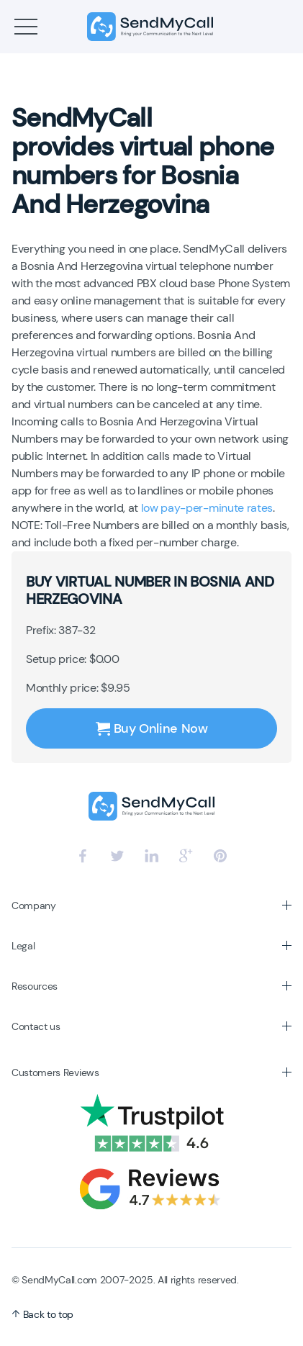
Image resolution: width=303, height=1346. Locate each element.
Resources (35, 986)
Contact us (36, 1026)
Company (34, 905)
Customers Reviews (55, 1072)
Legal (23, 945)
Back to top (42, 1314)
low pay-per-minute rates (207, 507)
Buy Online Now (152, 728)
